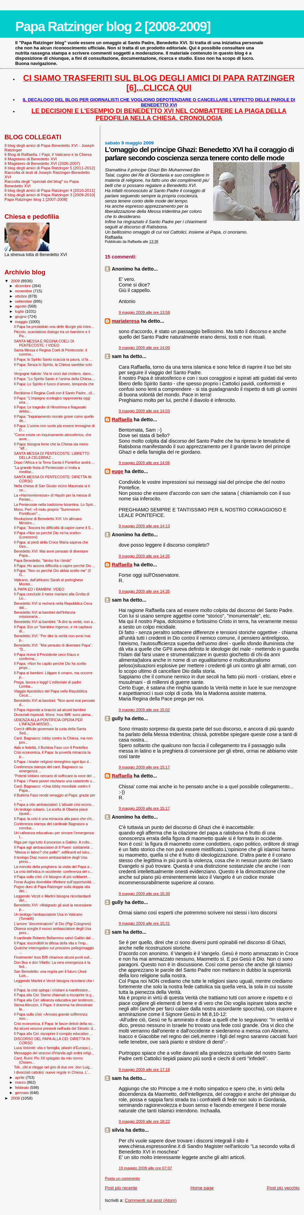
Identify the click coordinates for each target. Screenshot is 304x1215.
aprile (20, 1077)
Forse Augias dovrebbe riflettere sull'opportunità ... (54, 882)
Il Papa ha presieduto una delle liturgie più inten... (54, 326)
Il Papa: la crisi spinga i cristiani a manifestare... (52, 990)
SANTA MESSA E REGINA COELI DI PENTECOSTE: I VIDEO (44, 343)
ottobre (21, 296)
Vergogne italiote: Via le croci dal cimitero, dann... (54, 373)
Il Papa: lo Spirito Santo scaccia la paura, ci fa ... (53, 359)
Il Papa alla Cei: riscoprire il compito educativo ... (53, 1034)
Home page (201, 1187)
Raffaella (122, 419)
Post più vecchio (283, 1187)
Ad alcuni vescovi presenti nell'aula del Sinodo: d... (55, 1028)
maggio (22, 322)
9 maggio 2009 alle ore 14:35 (144, 556)
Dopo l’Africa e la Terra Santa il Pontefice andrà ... (54, 462)
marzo (21, 1082)
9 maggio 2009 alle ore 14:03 (144, 411)
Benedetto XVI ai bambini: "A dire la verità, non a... (55, 622)
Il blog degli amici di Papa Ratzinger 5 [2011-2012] (49, 168)
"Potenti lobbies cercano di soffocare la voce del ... (54, 776)
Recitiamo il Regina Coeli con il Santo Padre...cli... (54, 393)
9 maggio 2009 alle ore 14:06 (144, 463)
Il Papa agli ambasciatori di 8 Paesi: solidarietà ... (54, 847)
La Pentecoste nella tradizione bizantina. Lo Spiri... (55, 504)
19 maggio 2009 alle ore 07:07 (145, 1168)
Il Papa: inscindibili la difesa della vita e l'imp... (51, 943)
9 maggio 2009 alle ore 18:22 (144, 1121)
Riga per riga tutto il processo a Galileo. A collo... (53, 842)
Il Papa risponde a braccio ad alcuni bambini (50, 710)
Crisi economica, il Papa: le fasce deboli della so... (54, 1023)
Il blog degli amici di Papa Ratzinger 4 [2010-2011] (49, 190)
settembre (24, 301)
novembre (24, 291)
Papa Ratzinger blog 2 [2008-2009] (112, 26)
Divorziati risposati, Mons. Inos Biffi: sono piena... (53, 715)
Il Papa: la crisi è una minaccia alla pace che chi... (54, 819)
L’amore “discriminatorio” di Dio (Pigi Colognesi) (52, 924)
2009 (16, 281)
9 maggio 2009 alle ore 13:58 (144, 312)
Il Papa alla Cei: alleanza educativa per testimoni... (55, 1000)
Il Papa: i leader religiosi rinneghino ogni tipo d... (53, 762)
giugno (21, 316)
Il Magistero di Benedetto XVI (30, 159)
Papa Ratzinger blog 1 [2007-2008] (35, 199)
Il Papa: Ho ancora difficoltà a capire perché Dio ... (54, 566)
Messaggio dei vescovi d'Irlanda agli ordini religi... (54, 1053)
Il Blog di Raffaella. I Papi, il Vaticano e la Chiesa (48, 154)
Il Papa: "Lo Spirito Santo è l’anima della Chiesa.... (54, 379)
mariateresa (125, 321)
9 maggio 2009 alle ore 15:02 (144, 710)
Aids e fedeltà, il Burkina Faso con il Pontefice (51, 747)
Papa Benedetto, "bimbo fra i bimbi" (43, 560)
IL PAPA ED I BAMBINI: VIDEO (39, 589)
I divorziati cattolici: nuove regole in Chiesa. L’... (52, 1072)
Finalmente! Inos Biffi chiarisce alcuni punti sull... (53, 957)
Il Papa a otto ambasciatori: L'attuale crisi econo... (54, 804)
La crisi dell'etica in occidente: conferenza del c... (53, 871)
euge (117, 471)
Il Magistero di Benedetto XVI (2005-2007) (42, 163)
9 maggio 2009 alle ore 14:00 (144, 348)
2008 (16, 1098)
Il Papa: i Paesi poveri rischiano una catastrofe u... (54, 781)
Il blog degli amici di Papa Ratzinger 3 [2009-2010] (49, 194)
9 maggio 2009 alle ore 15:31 (144, 923)
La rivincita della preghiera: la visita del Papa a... (53, 867)
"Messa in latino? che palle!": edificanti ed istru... (53, 852)
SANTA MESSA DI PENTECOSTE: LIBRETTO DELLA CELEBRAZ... (51, 455)
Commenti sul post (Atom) (151, 1200)
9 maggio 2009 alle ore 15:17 (144, 767)
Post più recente (121, 1187)
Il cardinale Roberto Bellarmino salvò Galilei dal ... (54, 938)
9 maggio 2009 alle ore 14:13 (144, 526)
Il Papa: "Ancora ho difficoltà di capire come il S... (54, 528)
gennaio (22, 1093)
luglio (20, 311)
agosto (21, 306)
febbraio (22, 1087)
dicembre (23, 286)
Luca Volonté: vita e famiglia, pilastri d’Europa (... (53, 1048)
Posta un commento (122, 1178)
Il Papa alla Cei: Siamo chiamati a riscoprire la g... (54, 995)
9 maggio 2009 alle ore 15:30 (144, 894)
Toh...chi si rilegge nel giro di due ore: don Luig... (53, 1067)
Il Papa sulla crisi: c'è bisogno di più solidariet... (52, 877)
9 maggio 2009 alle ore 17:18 (144, 1069)
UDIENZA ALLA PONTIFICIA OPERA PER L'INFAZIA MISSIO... (48, 722)
